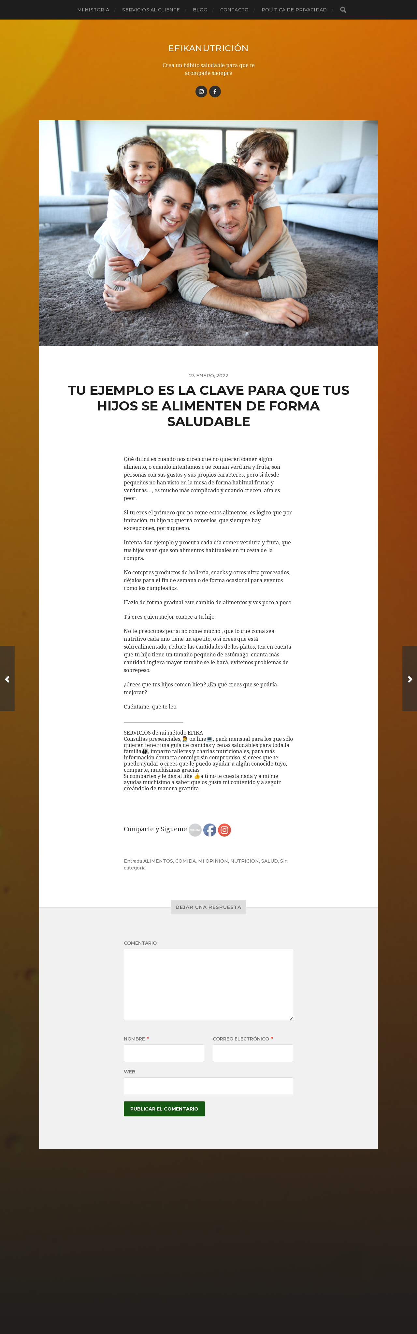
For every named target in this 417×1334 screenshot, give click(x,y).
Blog (200, 10)
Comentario (140, 943)
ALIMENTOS (158, 861)
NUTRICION (244, 861)
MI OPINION (213, 861)
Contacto (234, 10)
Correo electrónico (243, 1039)
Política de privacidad (294, 10)
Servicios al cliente (151, 10)
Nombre (136, 1039)
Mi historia (93, 10)
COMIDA (185, 861)
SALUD (269, 861)
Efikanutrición (208, 47)
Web (129, 1072)
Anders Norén (220, 1305)
